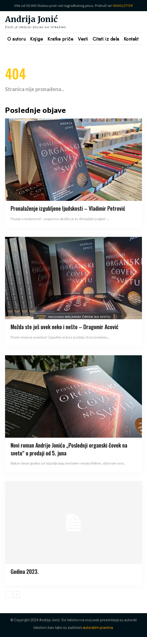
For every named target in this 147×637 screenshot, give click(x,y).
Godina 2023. (25, 571)
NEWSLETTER (123, 5)
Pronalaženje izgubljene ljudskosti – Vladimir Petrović (68, 208)
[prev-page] (8, 594)
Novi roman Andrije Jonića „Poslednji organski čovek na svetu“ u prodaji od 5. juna (69, 449)
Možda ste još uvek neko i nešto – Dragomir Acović (64, 327)
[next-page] (16, 594)
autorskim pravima (98, 628)
